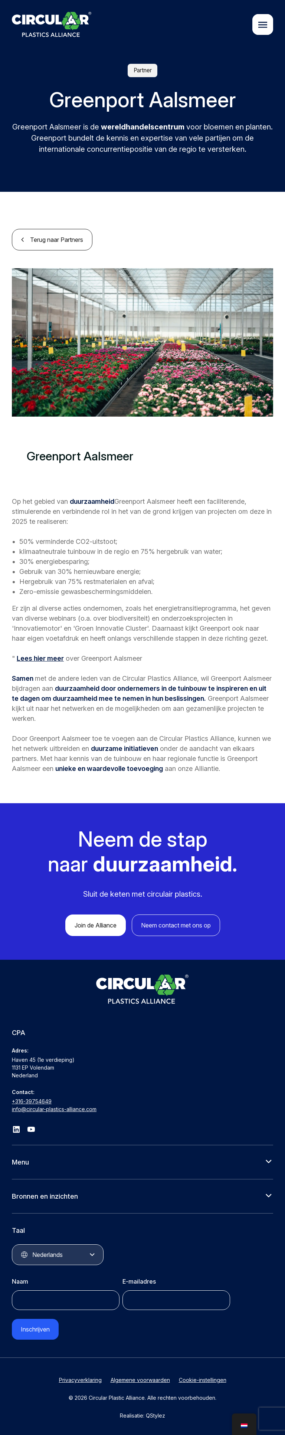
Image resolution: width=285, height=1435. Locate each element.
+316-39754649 (32, 1101)
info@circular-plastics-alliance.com (54, 1109)
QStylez (155, 1415)
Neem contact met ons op (176, 925)
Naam (20, 1281)
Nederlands (47, 1254)
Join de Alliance (96, 925)
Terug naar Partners (56, 239)
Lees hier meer (40, 658)
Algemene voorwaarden (140, 1380)
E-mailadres (139, 1281)
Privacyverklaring (80, 1380)
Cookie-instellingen (202, 1380)
